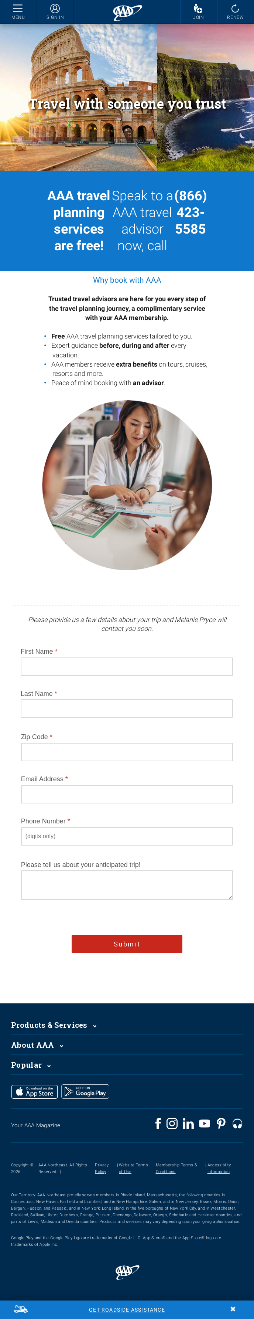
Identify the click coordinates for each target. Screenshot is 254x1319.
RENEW (235, 17)
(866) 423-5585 (190, 212)
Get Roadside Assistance (127, 1310)
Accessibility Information (219, 1168)
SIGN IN (55, 17)
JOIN (199, 17)
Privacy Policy (102, 1168)
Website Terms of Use (133, 1168)
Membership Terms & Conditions (176, 1168)
